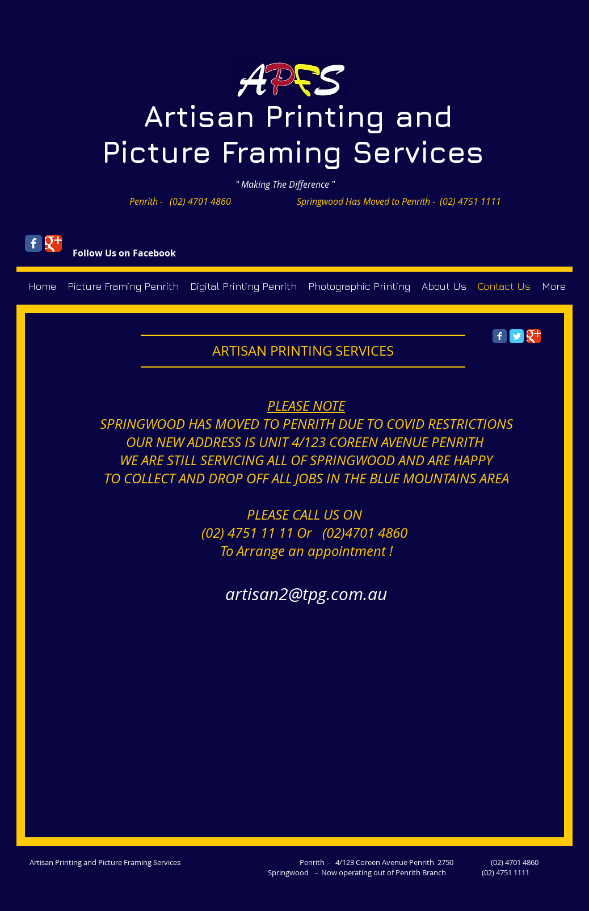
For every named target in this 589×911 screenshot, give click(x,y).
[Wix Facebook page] (33, 243)
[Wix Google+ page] (53, 243)
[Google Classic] (534, 336)
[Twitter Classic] (517, 336)
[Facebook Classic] (500, 336)
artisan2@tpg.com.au (306, 594)
